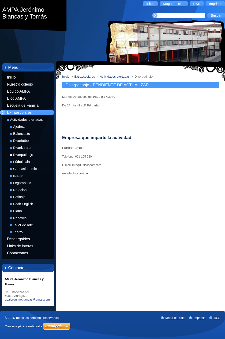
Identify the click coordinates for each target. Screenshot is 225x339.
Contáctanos (17, 253)
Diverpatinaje (23, 155)
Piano (17, 211)
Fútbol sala (21, 162)
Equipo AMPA (18, 91)
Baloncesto (21, 134)
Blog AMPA (16, 98)
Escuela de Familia (23, 105)
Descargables (18, 239)
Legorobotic (22, 183)
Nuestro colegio (20, 84)
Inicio (11, 77)
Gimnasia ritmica (26, 169)
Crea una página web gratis (23, 326)
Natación (20, 190)
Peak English (23, 204)
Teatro (18, 232)
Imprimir (199, 318)
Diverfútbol (21, 141)
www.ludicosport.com (76, 173)
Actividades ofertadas (26, 119)
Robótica (20, 218)
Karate (18, 176)
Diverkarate (22, 148)
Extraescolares (19, 112)
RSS (217, 318)
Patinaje (19, 197)
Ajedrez (19, 126)
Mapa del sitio (175, 318)
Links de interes (20, 246)
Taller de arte (23, 225)
